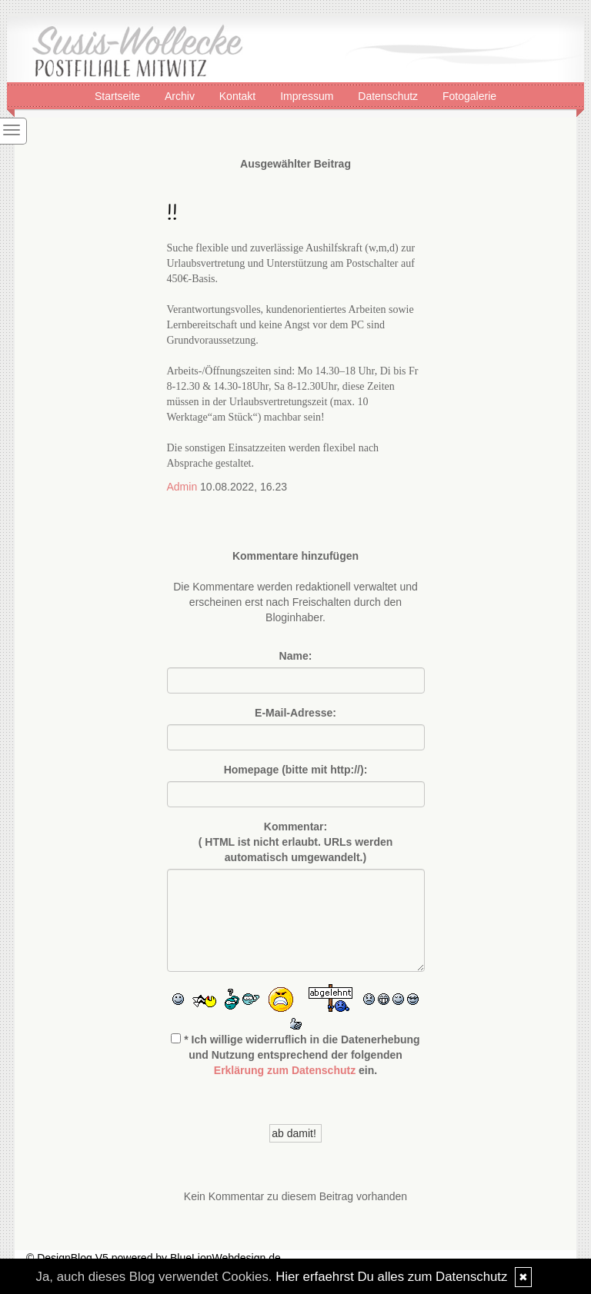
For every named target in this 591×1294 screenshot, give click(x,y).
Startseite (119, 95)
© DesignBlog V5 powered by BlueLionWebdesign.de (153, 1258)
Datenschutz (389, 95)
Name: (295, 656)
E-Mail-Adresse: (295, 713)
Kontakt (239, 95)
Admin (182, 487)
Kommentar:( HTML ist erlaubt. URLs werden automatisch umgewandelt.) (296, 841)
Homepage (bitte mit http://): (296, 769)
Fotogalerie (469, 95)
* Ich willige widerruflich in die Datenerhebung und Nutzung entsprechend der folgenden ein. (295, 1054)
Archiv (181, 95)
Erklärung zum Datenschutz (285, 1070)
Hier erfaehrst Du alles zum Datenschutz (391, 1276)
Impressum (308, 95)
